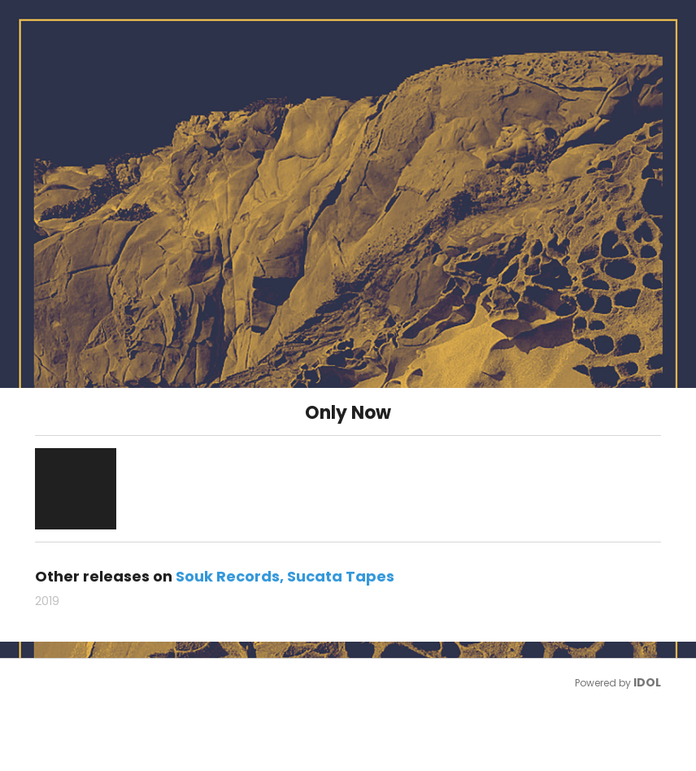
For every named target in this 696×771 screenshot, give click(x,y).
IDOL (647, 682)
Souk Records (228, 576)
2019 (47, 601)
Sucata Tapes (340, 576)
